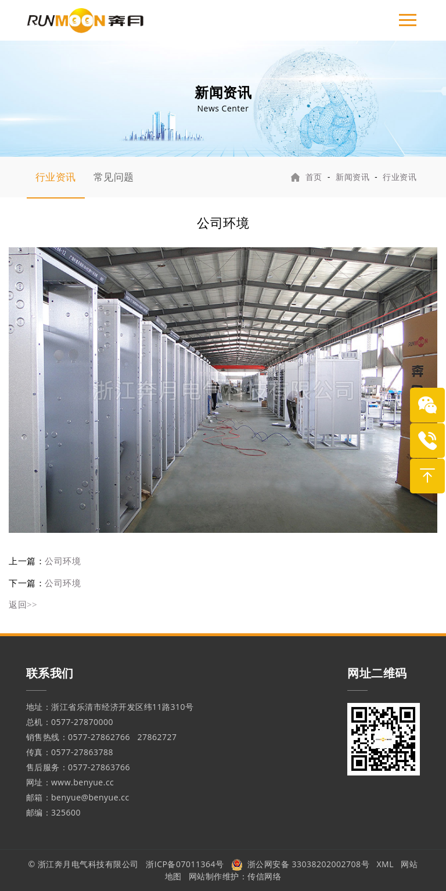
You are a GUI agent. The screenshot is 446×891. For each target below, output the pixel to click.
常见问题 (113, 176)
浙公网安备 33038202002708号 (300, 864)
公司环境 (63, 561)
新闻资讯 (352, 176)
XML (385, 864)
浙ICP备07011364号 (185, 864)
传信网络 (264, 876)
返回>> (23, 604)
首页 (313, 176)
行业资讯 (55, 176)
